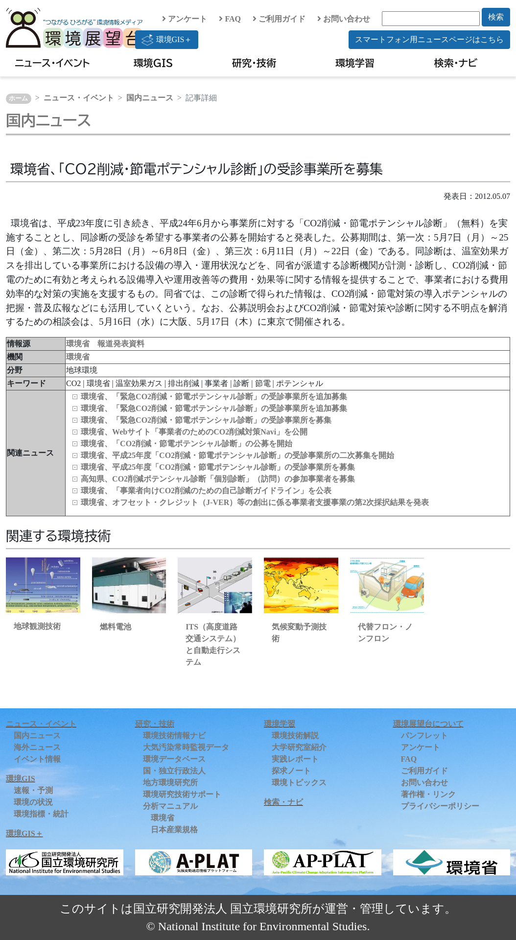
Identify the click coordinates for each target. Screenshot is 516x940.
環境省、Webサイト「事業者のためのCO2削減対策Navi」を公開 (194, 432)
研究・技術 (254, 63)
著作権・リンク (428, 794)
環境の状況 (33, 802)
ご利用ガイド (279, 19)
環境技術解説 (295, 735)
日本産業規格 (174, 829)
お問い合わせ (343, 19)
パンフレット (424, 735)
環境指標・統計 (41, 814)
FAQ (230, 19)
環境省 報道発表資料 (105, 343)
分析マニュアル (170, 806)
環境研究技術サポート (182, 794)
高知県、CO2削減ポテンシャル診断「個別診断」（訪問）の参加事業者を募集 (218, 479)
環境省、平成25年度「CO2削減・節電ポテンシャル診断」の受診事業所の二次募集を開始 (237, 455)
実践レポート (295, 759)
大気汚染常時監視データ (186, 747)
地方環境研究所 (170, 782)
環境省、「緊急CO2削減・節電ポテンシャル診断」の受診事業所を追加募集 (214, 396)
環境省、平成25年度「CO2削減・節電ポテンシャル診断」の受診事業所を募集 (218, 467)
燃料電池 (115, 627)
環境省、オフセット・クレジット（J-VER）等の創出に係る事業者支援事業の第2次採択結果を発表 (255, 502)
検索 (496, 17)
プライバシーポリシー (440, 806)
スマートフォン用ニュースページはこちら (429, 39)
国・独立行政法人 (174, 771)
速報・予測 (33, 790)
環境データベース (174, 759)
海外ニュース (37, 747)
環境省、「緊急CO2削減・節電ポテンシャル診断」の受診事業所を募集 (206, 420)
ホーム (18, 98)
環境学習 (355, 63)
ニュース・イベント (52, 63)
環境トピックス (299, 782)
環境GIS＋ (166, 40)
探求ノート (291, 771)
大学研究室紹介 (299, 747)
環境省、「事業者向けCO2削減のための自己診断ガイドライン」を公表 (206, 490)
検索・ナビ (456, 63)
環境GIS (153, 63)
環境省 (78, 357)
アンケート (184, 19)
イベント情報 (37, 759)
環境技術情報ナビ (174, 735)
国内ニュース (149, 98)
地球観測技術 (37, 626)
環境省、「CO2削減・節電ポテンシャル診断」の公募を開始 (186, 443)
